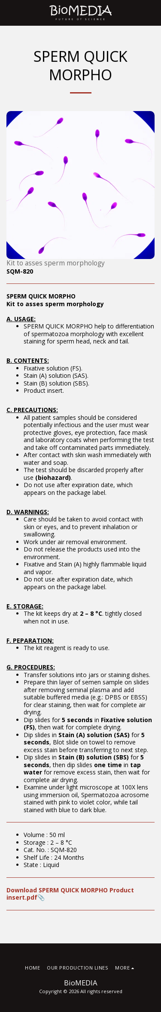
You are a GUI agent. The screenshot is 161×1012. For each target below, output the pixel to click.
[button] (9, 12)
